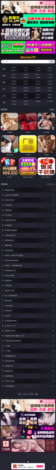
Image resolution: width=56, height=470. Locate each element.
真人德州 (26, 68)
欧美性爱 (50, 81)
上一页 (25, 394)
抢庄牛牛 (50, 70)
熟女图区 (38, 90)
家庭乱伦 (26, 94)
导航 (4, 102)
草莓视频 (38, 101)
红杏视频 (14, 104)
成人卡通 (38, 81)
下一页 (31, 394)
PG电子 (14, 68)
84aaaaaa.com (28, 57)
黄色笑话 (38, 97)
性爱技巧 (50, 97)
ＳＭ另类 (50, 77)
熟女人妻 (14, 77)
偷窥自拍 (14, 88)
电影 (4, 82)
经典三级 (26, 84)
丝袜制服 (26, 77)
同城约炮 (14, 101)
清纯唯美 (26, 90)
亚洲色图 (26, 88)
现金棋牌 (38, 70)
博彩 (4, 69)
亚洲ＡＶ (14, 74)
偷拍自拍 (26, 81)
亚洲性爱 (14, 81)
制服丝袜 (14, 84)
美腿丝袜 (14, 90)
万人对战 (38, 68)
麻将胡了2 (14, 70)
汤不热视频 (50, 101)
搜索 (52, 61)
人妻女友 (38, 94)
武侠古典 (50, 94)
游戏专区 (50, 68)
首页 (19, 394)
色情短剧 (26, 104)
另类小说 (26, 97)
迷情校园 (14, 97)
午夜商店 (26, 101)
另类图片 (50, 90)
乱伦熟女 (38, 84)
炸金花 (26, 70)
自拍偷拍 (26, 74)
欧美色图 (38, 88)
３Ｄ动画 (50, 74)
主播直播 (38, 77)
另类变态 (50, 84)
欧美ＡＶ (38, 74)
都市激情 (14, 94)
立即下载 (39, 466)
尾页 (36, 394)
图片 (4, 89)
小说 (4, 96)
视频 (4, 76)
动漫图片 (50, 88)
